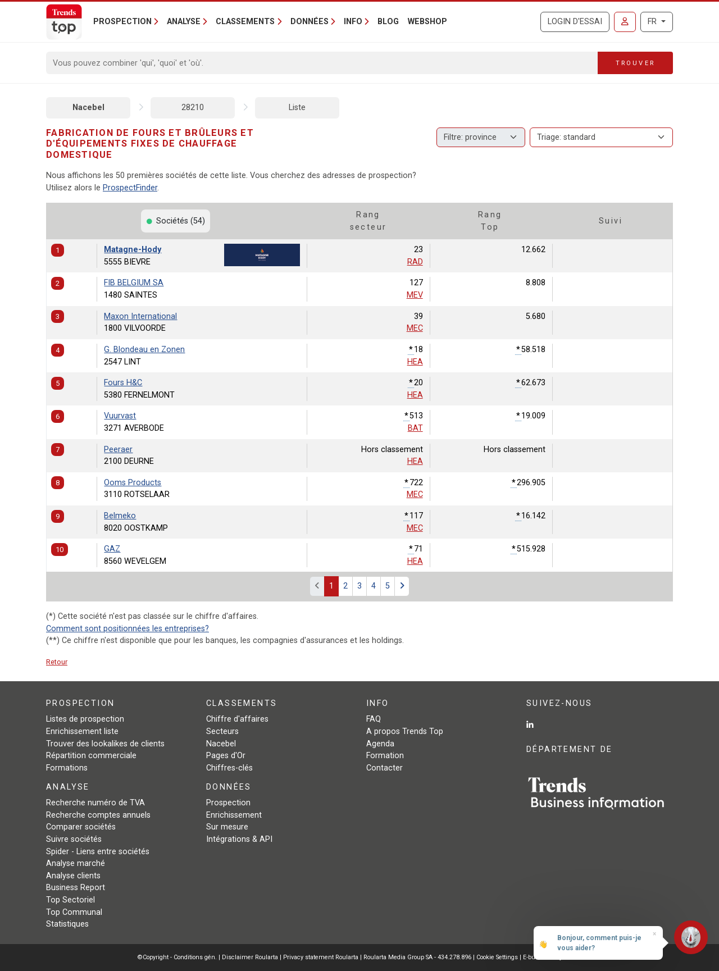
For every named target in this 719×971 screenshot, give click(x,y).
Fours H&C (123, 383)
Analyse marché (75, 863)
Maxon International (140, 316)
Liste (297, 107)
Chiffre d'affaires (237, 719)
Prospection (228, 803)
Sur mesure (227, 827)
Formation (385, 755)
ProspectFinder (130, 188)
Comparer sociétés (81, 827)
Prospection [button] (122, 21)
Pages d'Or (225, 755)
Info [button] (353, 21)
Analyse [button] (184, 21)
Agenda (380, 744)
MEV (415, 295)
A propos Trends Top (404, 731)
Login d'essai (575, 21)
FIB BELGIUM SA (133, 283)
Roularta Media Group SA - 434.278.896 (418, 957)
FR (653, 21)
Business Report (75, 887)
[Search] (322, 63)
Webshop (427, 21)
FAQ (373, 719)
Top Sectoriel (70, 900)
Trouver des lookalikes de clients (105, 744)
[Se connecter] (625, 22)
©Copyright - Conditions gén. (177, 957)
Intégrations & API (239, 839)
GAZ (112, 549)
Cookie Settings (498, 957)
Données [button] (309, 21)
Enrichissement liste (82, 731)
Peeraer (118, 449)
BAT (415, 428)
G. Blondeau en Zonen (144, 349)
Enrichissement (234, 815)
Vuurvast (120, 416)
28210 (192, 107)
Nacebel (88, 107)
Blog (388, 21)
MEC (415, 328)
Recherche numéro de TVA (95, 803)
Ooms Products (132, 482)
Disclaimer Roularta (250, 957)
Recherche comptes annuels (98, 815)
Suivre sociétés (74, 839)
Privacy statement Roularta (320, 957)
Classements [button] (245, 21)
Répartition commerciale (91, 755)
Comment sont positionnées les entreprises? (127, 628)
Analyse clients (73, 876)
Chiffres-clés (229, 768)
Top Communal (74, 912)
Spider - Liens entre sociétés (97, 851)
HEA (415, 362)
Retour (56, 662)
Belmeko (120, 516)
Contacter (384, 768)
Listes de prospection (85, 719)
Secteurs (222, 731)
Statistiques (67, 924)
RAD (415, 262)
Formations (67, 768)
